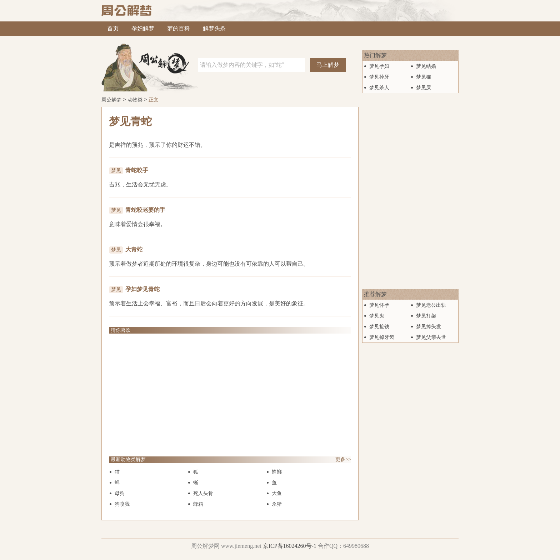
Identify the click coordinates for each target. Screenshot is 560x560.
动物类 (135, 99)
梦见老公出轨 (431, 305)
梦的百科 (178, 28)
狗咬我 (122, 504)
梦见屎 (423, 87)
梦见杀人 (379, 87)
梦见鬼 (376, 316)
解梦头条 (214, 28)
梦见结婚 (426, 66)
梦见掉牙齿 (381, 337)
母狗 (120, 493)
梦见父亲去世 (431, 337)
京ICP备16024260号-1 (289, 546)
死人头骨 (203, 493)
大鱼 (277, 493)
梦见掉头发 (428, 326)
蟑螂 (277, 472)
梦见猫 (423, 77)
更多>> (343, 459)
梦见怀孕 (379, 305)
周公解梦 (111, 99)
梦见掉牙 (379, 77)
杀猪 (277, 504)
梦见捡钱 (379, 326)
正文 (154, 99)
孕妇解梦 (142, 28)
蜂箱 (198, 504)
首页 (113, 28)
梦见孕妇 (379, 66)
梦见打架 (426, 316)
